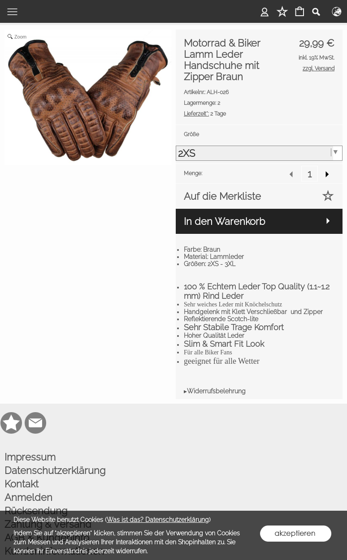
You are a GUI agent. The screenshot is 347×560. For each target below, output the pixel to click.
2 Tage (205, 114)
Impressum (30, 457)
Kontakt (21, 484)
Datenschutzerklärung (54, 470)
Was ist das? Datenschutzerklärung (158, 519)
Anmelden (28, 497)
